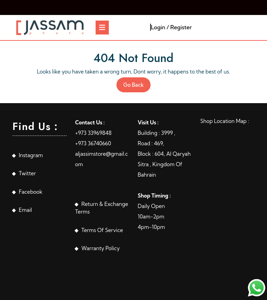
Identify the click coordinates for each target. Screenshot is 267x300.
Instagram (31, 155)
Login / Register (171, 27)
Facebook (30, 192)
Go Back (137, 86)
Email (25, 210)
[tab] (102, 27)
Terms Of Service (102, 230)
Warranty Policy (100, 248)
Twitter (27, 173)
